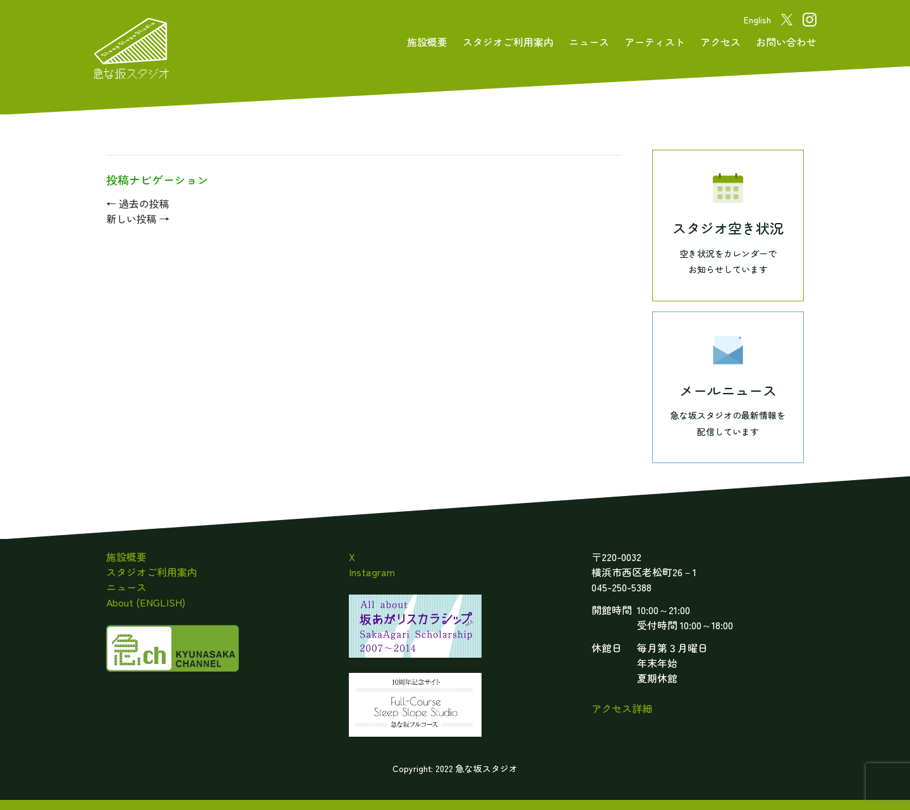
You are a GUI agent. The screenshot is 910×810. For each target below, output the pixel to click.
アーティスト (654, 41)
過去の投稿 (137, 203)
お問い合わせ (786, 41)
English (757, 19)
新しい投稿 (137, 218)
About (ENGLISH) (145, 602)
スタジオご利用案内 (508, 41)
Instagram (372, 571)
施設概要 (427, 41)
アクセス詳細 (622, 708)
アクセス (720, 41)
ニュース (589, 41)
